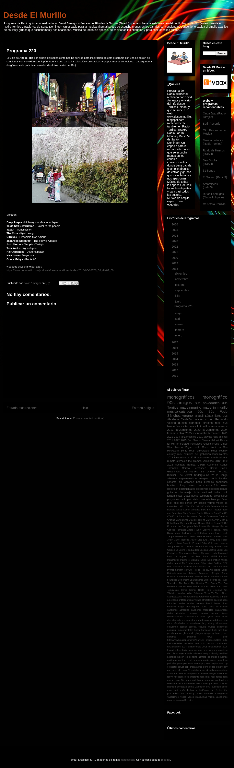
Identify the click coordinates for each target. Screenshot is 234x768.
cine (199, 485)
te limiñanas (202, 690)
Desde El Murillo (35, 15)
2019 (175, 263)
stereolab (181, 461)
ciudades (180, 613)
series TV (191, 502)
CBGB (201, 464)
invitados (188, 643)
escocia (193, 626)
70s (211, 411)
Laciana (204, 550)
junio (178, 301)
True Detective (214, 590)
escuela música (206, 626)
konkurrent (222, 643)
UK (226, 590)
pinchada (187, 663)
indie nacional (203, 492)
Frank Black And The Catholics (190, 533)
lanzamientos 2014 (177, 646)
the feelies (216, 690)
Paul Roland (199, 566)
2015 (175, 353)
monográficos (181, 397)
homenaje (185, 492)
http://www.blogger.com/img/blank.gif (185, 640)
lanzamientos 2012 (178, 495)
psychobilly (221, 667)
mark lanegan (195, 650)
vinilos (219, 502)
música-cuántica (179, 411)
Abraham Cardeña (179, 419)
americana (172, 600)
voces (183, 697)
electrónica (202, 488)
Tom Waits (222, 586)
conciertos (200, 419)
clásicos (193, 613)
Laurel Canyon (201, 553)
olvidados (172, 660)
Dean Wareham (181, 523)
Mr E (184, 563)
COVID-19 (172, 516)
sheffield (171, 686)
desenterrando (193, 620)
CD (225, 513)
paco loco (222, 660)
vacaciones (173, 697)
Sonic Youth (188, 450)
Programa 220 (183, 306)
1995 (180, 506)
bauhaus (200, 603)
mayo (179, 313)
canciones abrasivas (178, 610)
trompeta (208, 693)
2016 (175, 347)
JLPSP (217, 536)
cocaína (204, 613)
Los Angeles (181, 556)
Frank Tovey (214, 533)
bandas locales (186, 603)
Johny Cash (173, 546)
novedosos (204, 457)
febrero (180, 330)
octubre (180, 284)
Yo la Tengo (219, 475)
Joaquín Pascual (191, 543)
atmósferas (207, 600)
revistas (204, 673)
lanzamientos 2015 (197, 646)
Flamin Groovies (203, 530)
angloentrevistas (187, 478)
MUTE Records (218, 556)
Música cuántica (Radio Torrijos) (213, 142)
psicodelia (193, 499)
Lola (169, 556)
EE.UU (224, 523)
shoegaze (182, 686)
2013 (175, 364)
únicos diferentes (185, 700)
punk (202, 499)
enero (179, 335)
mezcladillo (200, 433)
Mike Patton (214, 560)
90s (171, 402)
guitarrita (191, 636)
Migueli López (204, 415)
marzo (179, 324)
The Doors (211, 583)
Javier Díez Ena (198, 539)
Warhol (181, 593)
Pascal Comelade (182, 566)
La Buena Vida (183, 550)
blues (214, 450)
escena (183, 626)
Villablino (171, 593)
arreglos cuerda (208, 478)
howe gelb (217, 636)
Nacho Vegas (183, 447)
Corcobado (212, 516)
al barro (223, 596)
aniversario (203, 450)
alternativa (189, 426)
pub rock (171, 670)
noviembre (182, 279)
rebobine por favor (216, 499)
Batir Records (211, 123)
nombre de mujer (208, 657)
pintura (197, 663)
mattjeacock (128, 759)
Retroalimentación (176, 573)
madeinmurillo (190, 407)
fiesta (197, 630)
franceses (206, 630)
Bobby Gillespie (205, 513)
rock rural (205, 677)
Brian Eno (218, 513)
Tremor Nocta (196, 590)
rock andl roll (175, 502)
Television (172, 583)
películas (171, 663)
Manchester (173, 560)
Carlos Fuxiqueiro (188, 516)
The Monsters (185, 586)
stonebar (194, 422)
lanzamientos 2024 (214, 429)
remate (171, 461)
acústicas (214, 596)
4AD (207, 506)
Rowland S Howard (177, 576)
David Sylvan (212, 520)
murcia (188, 653)
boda (199, 482)
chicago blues (186, 485)
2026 (175, 224)
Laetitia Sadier (216, 550)
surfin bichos (187, 690)
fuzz (220, 630)
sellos (206, 426)
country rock (174, 454)
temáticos (214, 433)
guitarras (172, 492)
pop (211, 419)
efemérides (179, 623)
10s (225, 415)
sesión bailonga (204, 683)
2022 (175, 246)
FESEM (184, 443)
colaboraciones (175, 616)
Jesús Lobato (174, 543)
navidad (223, 653)
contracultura (191, 616)
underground (221, 693)
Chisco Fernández (194, 468)
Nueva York (174, 426)
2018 (175, 268)
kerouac (211, 643)
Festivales (196, 443)
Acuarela (215, 506)
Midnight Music (198, 560)
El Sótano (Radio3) (215, 177)
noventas (222, 657)
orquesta (197, 660)
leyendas (171, 650)
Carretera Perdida (214, 204)
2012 (175, 370)
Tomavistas (173, 590)
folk (199, 426)
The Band (184, 583)
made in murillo (215, 407)
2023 (175, 241)
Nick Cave (201, 447)
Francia (216, 530)
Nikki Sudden (214, 563)
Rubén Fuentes (195, 576)
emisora (223, 623)
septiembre (182, 290)
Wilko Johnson (195, 593)
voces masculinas (197, 697)
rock (217, 422)
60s (200, 411)
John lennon (220, 543)
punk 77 (186, 670)
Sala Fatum (217, 576)
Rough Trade (219, 573)
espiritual (171, 630)
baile (216, 600)
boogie (180, 606)
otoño (206, 660)
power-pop (183, 667)
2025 (175, 230)
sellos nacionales (186, 683)
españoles (222, 626)
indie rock (220, 492)
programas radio (176, 499)
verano (187, 416)
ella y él (213, 623)
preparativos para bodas (202, 667)
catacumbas (221, 610)
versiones (208, 461)
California (212, 464)
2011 (175, 375)
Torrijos (172, 407)
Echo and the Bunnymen (180, 526)
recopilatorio (193, 673)
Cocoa (202, 516)
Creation (223, 516)
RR (203, 570)
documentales (187, 488)
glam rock (188, 633)
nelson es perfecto (187, 657)
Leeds (213, 553)
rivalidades (222, 673)
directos (208, 422)
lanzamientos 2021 (192, 436)
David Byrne (182, 520)
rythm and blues (194, 680)
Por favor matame (217, 566)
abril (178, 318)
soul (208, 686)
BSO (203, 509)
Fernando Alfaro (184, 530)
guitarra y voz (219, 633)
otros (212, 660)
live (179, 650)
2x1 (197, 506)
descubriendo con (176, 620)
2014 (175, 359)
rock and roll (220, 436)
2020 (175, 257)
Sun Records (210, 580)
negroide (171, 657)
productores (221, 495)
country (223, 450)
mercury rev (209, 650)
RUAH (209, 570)
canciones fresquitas (202, 610)
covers (223, 485)
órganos (171, 700)
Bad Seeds (194, 440)
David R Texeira (197, 520)
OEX (225, 563)
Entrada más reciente (22, 408)
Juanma (198, 546)
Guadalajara (174, 471)
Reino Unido (220, 570)
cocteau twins (219, 613)
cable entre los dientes (214, 606)
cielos (170, 613)
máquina (197, 653)
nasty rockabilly (211, 653)
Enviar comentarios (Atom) (88, 418)
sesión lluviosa (220, 683)
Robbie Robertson (198, 573)
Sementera (183, 580)
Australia (180, 464)
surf (176, 690)
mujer (181, 653)
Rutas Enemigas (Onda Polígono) (213, 195)
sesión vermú (206, 502)
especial (214, 488)
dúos (169, 623)
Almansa (195, 509)
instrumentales (174, 643)
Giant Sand (196, 536)
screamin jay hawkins (215, 680)
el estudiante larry (197, 623)
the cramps (194, 461)
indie (225, 640)
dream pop (222, 620)
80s (197, 403)
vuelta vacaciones (217, 697)
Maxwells (185, 560)
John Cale (207, 543)
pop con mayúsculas (212, 663)
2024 (175, 235)
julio (178, 295)
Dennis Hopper (198, 523)
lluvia (184, 650)
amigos (184, 402)
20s (192, 506)
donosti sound (208, 620)
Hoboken (207, 536)
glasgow (199, 633)
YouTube (215, 593)
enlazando (172, 626)
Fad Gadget (213, 526)
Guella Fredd (211, 443)
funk (214, 630)
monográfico (214, 397)
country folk (210, 485)
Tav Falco (222, 580)
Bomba (191, 464)
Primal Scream (175, 570)
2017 (175, 342)
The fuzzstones (201, 586)
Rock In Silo (218, 447)
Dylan (217, 523)
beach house (213, 603)
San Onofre (208, 471)
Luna (205, 556)
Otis (185, 471)
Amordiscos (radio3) (210, 185)
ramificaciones (219, 457)
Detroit (209, 523)
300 (202, 506)
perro (180, 663)
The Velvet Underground (193, 475)
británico (209, 482)
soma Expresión (196, 686)
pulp (179, 670)
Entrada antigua (143, 408)
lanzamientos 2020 (188, 429)
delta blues (221, 616)
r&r (207, 670)
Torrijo (184, 590)
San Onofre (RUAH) (210, 162)
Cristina (171, 520)
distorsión (172, 488)
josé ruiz (200, 643)
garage (223, 488)
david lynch (206, 616)
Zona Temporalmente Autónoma (192, 596)
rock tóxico (216, 677)
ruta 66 (180, 680)
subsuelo (216, 686)
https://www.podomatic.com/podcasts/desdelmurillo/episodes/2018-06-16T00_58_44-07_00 (60, 270)
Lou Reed (195, 556)
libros (217, 415)
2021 (175, 252)
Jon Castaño (187, 546)
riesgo (212, 673)
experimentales (185, 630)
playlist (208, 436)
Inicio (84, 408)
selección (172, 683)
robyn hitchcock (175, 677)
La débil (195, 550)
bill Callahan (186, 482)
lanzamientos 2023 (185, 457)
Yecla (207, 593)
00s (224, 403)
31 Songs (209, 170)
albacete (172, 478)
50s (225, 422)
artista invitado (194, 600)
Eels (196, 526)
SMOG (206, 576)
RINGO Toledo (192, 570)
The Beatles (197, 583)
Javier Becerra (181, 539)
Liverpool (222, 553)
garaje (178, 633)
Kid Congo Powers (213, 546)
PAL (169, 566)
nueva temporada (201, 495)
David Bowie (218, 468)
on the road (184, 660)
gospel (207, 633)
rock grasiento (191, 677)
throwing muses (194, 693)
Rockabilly (173, 450)
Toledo (212, 586)
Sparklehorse (196, 580)
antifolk (182, 600)
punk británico (198, 670)
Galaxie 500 (181, 536)
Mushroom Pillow (198, 563)
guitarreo (171, 636)
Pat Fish (194, 471)
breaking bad (193, 606)
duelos (182, 422)
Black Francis (189, 513)
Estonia (203, 526)
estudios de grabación (197, 454)
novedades (211, 403)
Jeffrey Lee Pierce (217, 539)
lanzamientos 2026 (218, 646)
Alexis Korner (183, 509)
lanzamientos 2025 (179, 433)
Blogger (165, 759)
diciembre (181, 273)
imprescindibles (213, 640)
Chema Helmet (210, 440)
